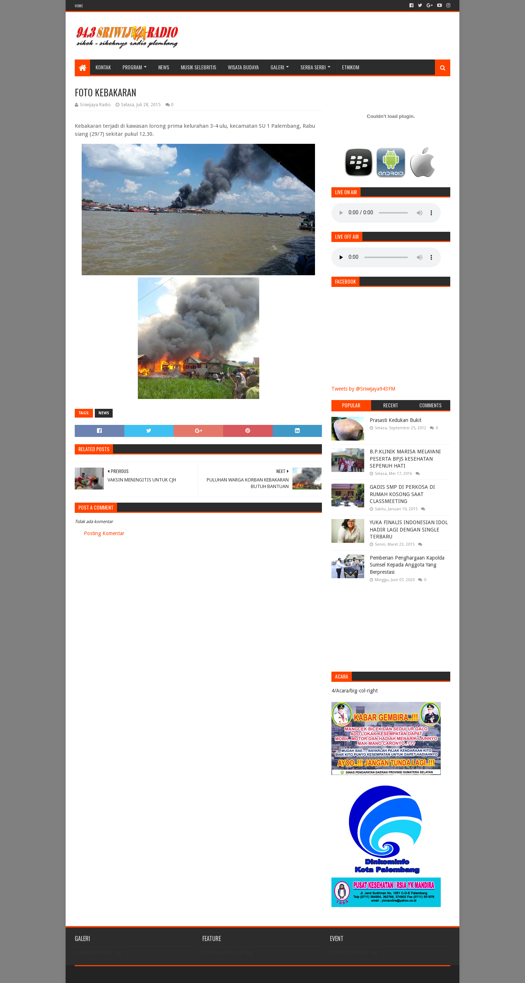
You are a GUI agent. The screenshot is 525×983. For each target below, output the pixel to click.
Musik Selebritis (198, 67)
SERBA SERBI (313, 67)
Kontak (103, 67)
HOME (79, 5)
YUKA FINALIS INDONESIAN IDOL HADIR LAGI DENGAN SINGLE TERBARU (409, 529)
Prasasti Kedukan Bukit (395, 420)
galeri (277, 67)
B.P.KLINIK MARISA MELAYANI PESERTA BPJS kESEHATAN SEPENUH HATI (405, 459)
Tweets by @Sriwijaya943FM (363, 389)
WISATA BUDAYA (243, 67)
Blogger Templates (157, 974)
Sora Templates (115, 974)
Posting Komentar (104, 533)
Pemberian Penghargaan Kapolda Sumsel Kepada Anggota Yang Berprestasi (407, 565)
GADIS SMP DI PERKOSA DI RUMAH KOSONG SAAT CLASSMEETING (402, 494)
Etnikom (350, 67)
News (163, 67)
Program (132, 67)
